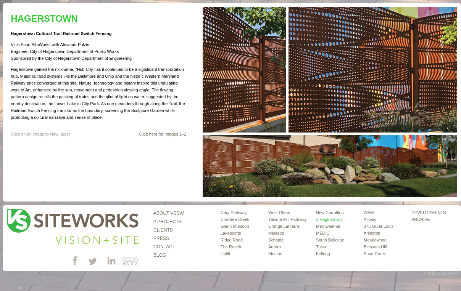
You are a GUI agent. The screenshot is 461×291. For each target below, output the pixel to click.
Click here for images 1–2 (163, 134)
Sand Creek (375, 253)
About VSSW (168, 213)
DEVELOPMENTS (428, 212)
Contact (164, 246)
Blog (159, 255)
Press (161, 238)
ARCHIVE (420, 219)
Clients (163, 230)
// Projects (167, 221)
